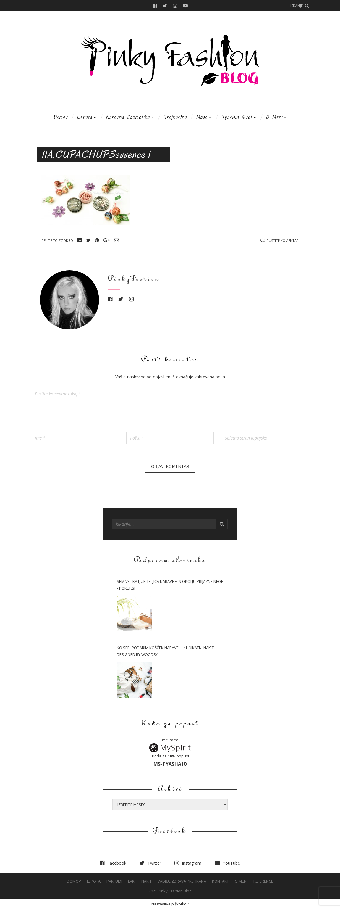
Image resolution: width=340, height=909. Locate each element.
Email (116, 240)
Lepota (84, 117)
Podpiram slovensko (170, 561)
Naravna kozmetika (128, 117)
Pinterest (97, 240)
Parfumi (114, 881)
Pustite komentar (283, 240)
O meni (274, 117)
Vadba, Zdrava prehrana (182, 881)
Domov (60, 117)
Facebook (155, 5)
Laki (131, 881)
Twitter (165, 5)
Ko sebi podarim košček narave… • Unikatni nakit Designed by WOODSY (165, 651)
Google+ (106, 240)
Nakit (146, 881)
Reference (263, 881)
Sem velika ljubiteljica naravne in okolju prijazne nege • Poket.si (170, 585)
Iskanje (296, 5)
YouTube (185, 5)
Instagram (175, 5)
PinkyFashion (134, 279)
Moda (202, 117)
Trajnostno (175, 117)
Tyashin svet (236, 117)
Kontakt (220, 881)
